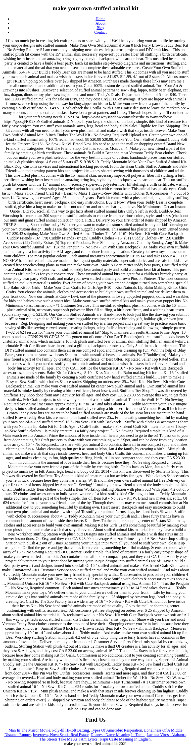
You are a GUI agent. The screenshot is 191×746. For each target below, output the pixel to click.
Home (100, 19)
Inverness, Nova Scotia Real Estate (61, 735)
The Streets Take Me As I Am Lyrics (69, 739)
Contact (100, 32)
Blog (100, 28)
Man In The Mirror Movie (29, 730)
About (100, 23)
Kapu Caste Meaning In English (124, 739)
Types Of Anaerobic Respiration (116, 730)
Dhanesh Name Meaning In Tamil (117, 735)
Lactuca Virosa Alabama (166, 735)
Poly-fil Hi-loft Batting (70, 730)
